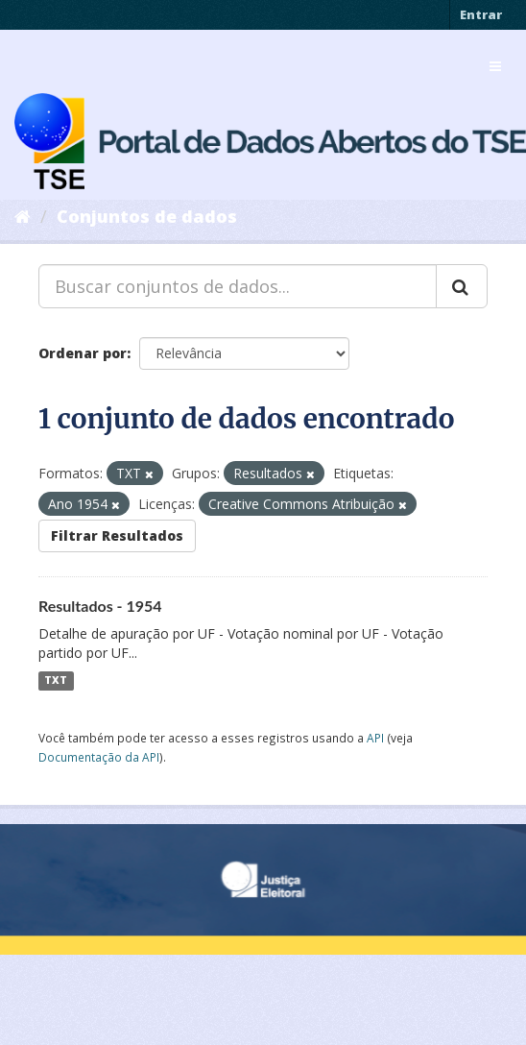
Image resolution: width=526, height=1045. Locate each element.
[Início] (22, 216)
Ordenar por (82, 353)
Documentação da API (98, 757)
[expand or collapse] (495, 66)
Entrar (481, 14)
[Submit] (462, 286)
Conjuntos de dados (147, 216)
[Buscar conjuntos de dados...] (237, 286)
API (375, 737)
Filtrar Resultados (117, 535)
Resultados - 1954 (100, 605)
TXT (55, 681)
